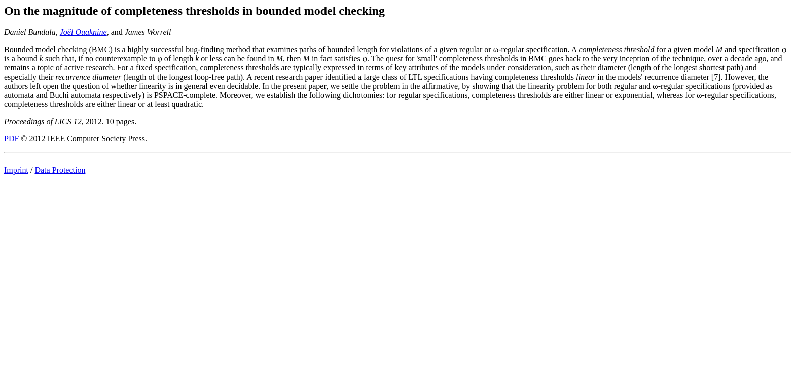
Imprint (16, 170)
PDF (11, 138)
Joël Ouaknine (83, 32)
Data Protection (59, 170)
